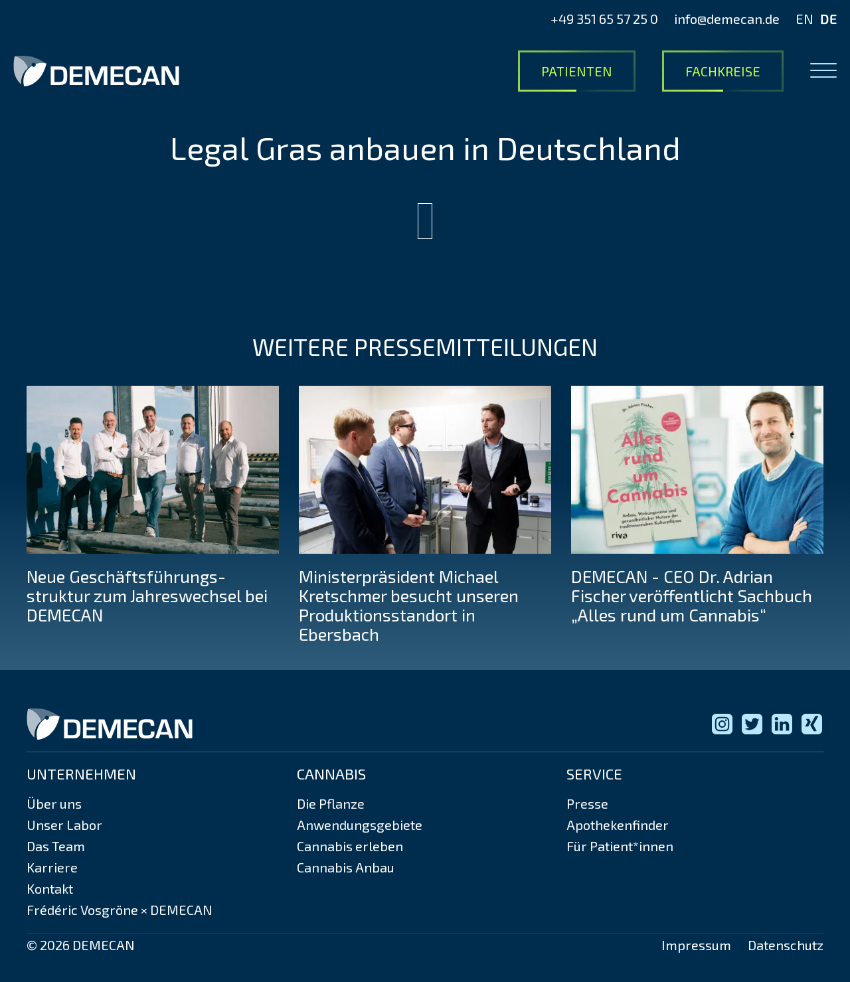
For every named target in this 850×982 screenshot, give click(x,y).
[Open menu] (823, 71)
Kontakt (50, 888)
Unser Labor (64, 825)
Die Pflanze (331, 803)
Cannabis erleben (350, 846)
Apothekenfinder (617, 825)
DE (828, 19)
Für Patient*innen (619, 846)
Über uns (54, 803)
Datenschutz (785, 945)
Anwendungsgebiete (359, 825)
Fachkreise (722, 71)
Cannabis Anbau (345, 867)
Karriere (52, 867)
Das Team (56, 846)
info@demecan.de (727, 19)
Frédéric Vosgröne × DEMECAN (119, 910)
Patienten (576, 71)
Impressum (696, 945)
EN (804, 19)
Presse (587, 803)
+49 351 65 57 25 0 (604, 19)
